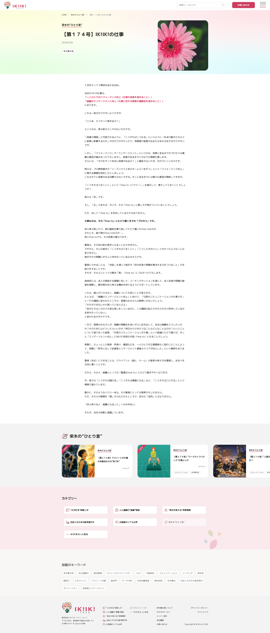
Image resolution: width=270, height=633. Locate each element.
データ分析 (127, 588)
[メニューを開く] (263, 5)
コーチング (187, 580)
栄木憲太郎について (165, 608)
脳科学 (114, 588)
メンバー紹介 (162, 616)
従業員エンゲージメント (94, 595)
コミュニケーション (181, 472)
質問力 (66, 588)
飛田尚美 (158, 588)
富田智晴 (98, 580)
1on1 (138, 580)
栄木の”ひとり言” (78, 15)
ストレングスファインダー (119, 580)
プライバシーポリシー (199, 608)
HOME (64, 15)
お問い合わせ (243, 5)
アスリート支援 (99, 588)
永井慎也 (171, 588)
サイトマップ (203, 612)
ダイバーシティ (70, 595)
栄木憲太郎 (68, 51)
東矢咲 (201, 580)
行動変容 (150, 580)
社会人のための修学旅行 (192, 588)
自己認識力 (84, 580)
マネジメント (81, 588)
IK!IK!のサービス (163, 612)
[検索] (224, 5)
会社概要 (160, 620)
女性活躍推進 (143, 588)
